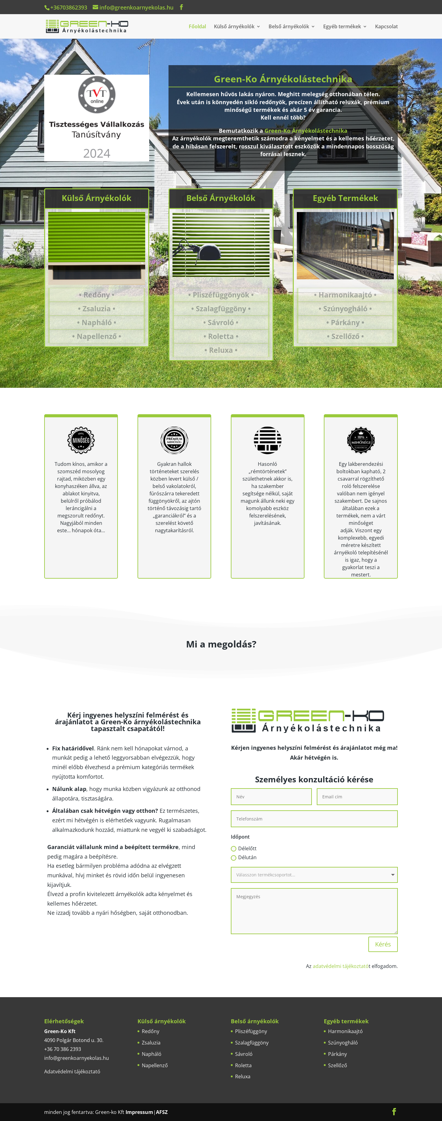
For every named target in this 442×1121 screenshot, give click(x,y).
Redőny (150, 1031)
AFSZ (162, 1112)
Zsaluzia (151, 1042)
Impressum (139, 1112)
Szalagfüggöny (252, 1042)
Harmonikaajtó (345, 1031)
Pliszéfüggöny (251, 1031)
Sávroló (244, 1054)
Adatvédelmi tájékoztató (72, 1071)
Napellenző (155, 1065)
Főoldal (197, 27)
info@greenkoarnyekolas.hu (76, 1058)
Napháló (151, 1054)
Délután (244, 857)
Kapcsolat (386, 27)
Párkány (337, 1054)
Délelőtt (244, 848)
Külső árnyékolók (234, 27)
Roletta (243, 1065)
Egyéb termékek (342, 27)
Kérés (383, 944)
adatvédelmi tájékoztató (341, 966)
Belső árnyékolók (289, 27)
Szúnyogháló (343, 1042)
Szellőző (337, 1065)
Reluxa (242, 1076)
